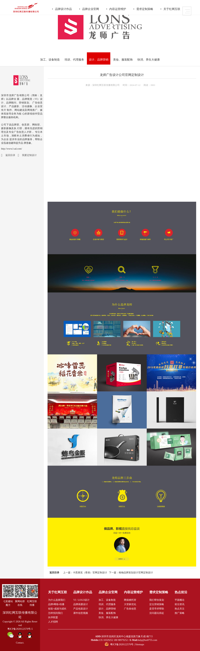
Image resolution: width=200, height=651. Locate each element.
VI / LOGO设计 (81, 600)
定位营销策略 (156, 604)
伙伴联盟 (53, 617)
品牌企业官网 (94, 8)
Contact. (20, 642)
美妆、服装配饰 (123, 59)
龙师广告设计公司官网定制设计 (122, 75)
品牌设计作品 (66, 8)
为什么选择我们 (56, 600)
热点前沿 (181, 592)
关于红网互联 (177, 8)
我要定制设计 (29, 155)
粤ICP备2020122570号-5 (20, 629)
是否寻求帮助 (156, 608)
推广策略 (179, 613)
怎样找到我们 (55, 613)
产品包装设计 (80, 608)
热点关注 (179, 608)
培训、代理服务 (74, 59)
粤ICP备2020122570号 (122, 644)
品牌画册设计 (80, 604)
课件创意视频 (80, 613)
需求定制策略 (149, 8)
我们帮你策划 (156, 600)
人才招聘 (53, 621)
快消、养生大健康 (148, 59)
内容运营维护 (121, 8)
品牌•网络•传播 (56, 604)
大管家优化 (130, 604)
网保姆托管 (130, 600)
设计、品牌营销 (98, 59)
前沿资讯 (179, 604)
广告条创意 (130, 608)
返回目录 (10, 155)
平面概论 (179, 600)
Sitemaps (139, 644)
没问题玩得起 (156, 613)
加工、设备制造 (50, 59)
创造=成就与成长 (57, 608)
